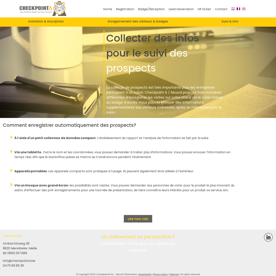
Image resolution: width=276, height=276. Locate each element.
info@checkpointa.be (19, 261)
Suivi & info (229, 21)
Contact (221, 9)
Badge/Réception (151, 9)
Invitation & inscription (46, 21)
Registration (125, 9)
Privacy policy (160, 274)
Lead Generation (181, 9)
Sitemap (174, 274)
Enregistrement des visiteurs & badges (138, 21)
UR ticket (204, 9)
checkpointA (145, 274)
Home (107, 9)
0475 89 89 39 (13, 265)
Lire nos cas (138, 218)
